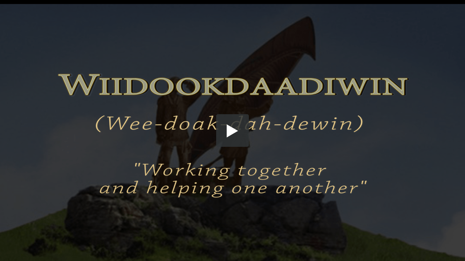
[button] (232, 130)
